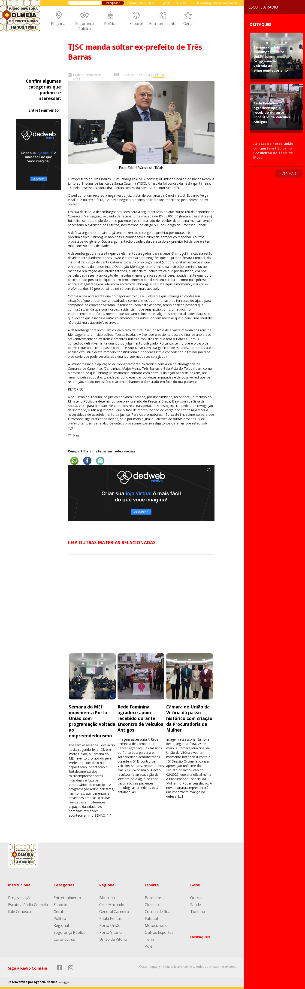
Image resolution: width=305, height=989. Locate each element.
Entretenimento (163, 23)
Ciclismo (152, 904)
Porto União (110, 925)
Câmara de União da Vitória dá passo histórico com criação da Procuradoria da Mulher (189, 718)
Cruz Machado (111, 904)
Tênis (149, 939)
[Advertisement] (141, 608)
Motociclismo (156, 925)
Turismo (197, 911)
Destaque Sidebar (137, 75)
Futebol (151, 918)
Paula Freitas (110, 918)
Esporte (136, 23)
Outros (196, 897)
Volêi (149, 946)
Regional (58, 23)
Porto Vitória (110, 932)
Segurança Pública (84, 26)
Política (110, 23)
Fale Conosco (19, 911)
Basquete (153, 897)
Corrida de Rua (157, 911)
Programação (20, 897)
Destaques (200, 937)
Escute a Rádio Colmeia (28, 904)
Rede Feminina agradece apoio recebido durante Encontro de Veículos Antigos (140, 718)
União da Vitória (113, 939)
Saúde (195, 904)
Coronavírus (64, 939)
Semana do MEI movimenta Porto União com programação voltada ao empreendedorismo (92, 721)
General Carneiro (114, 911)
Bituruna (107, 897)
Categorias (64, 885)
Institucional (20, 885)
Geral (188, 23)
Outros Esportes (159, 932)
